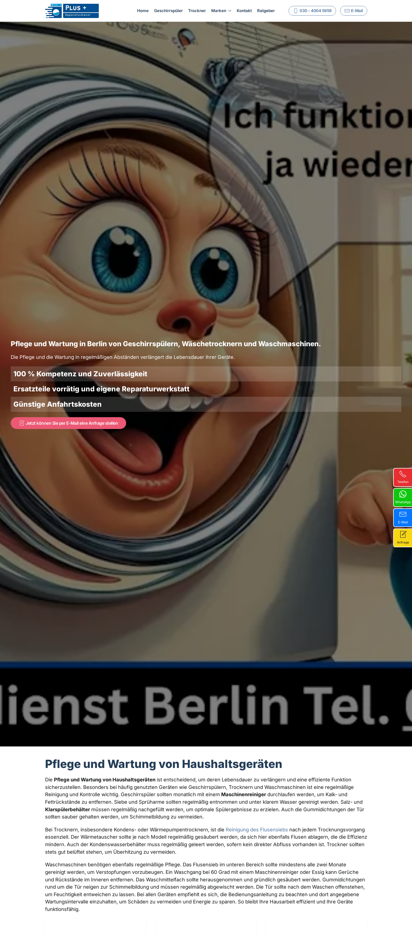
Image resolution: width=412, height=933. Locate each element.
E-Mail (403, 517)
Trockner (197, 10)
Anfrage (403, 537)
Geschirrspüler (168, 10)
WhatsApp (403, 497)
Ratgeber (266, 10)
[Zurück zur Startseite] (72, 11)
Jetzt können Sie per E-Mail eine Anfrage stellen (68, 423)
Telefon (403, 477)
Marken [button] (221, 10)
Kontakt (244, 10)
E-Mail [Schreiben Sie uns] (353, 10)
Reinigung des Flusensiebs (257, 829)
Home (143, 10)
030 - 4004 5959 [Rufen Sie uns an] (312, 10)
